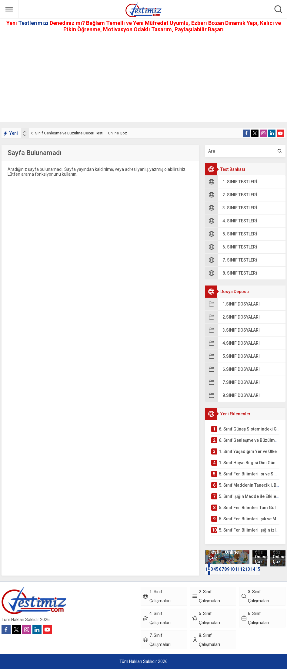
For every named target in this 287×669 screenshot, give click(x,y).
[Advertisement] (143, 79)
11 (237, 569)
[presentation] (24, 131)
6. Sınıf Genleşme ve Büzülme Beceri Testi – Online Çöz (79, 133)
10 (232, 569)
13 (247, 569)
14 (252, 569)
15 (257, 569)
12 (242, 569)
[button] (206, 569)
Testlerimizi (34, 23)
